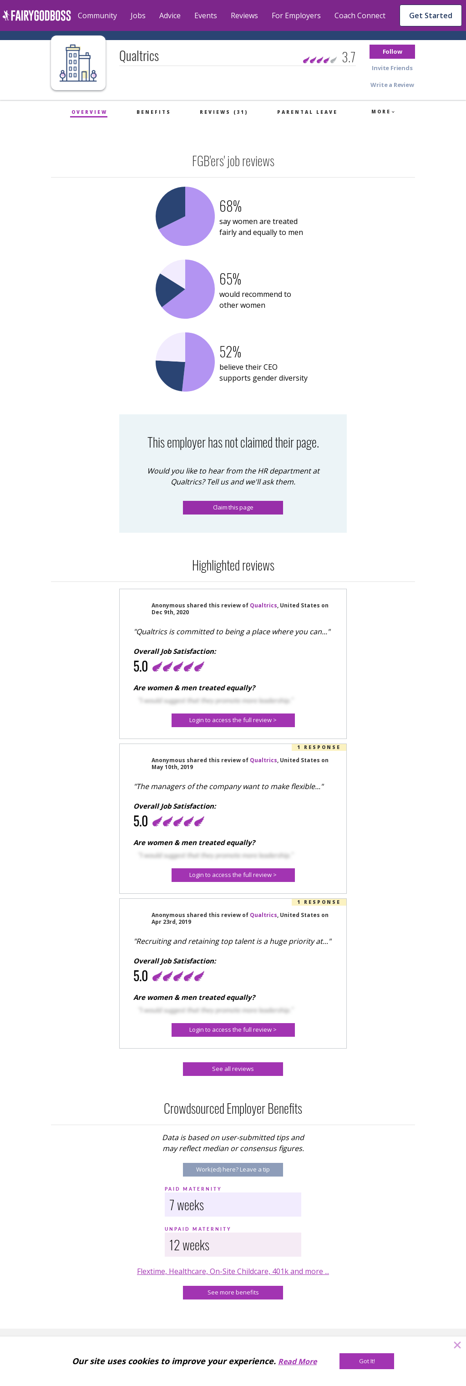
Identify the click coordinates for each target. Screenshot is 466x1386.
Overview (89, 112)
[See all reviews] (233, 1069)
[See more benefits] (233, 1292)
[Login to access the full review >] (233, 720)
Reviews (244, 15)
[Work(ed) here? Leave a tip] (233, 1170)
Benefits (154, 112)
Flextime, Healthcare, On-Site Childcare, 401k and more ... (233, 1271)
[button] (392, 52)
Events (205, 15)
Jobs (138, 15)
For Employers (296, 15)
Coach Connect (359, 15)
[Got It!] (366, 1361)
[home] (36, 15)
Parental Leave (307, 112)
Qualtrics (263, 605)
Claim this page (233, 507)
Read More (297, 1361)
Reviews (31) (224, 112)
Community (97, 15)
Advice (170, 15)
